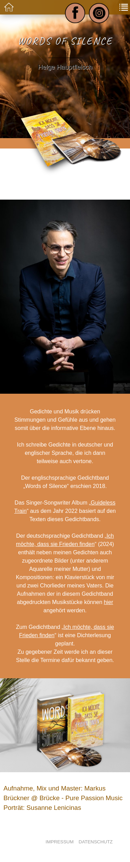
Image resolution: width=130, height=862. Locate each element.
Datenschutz (96, 841)
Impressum (60, 841)
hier (108, 602)
